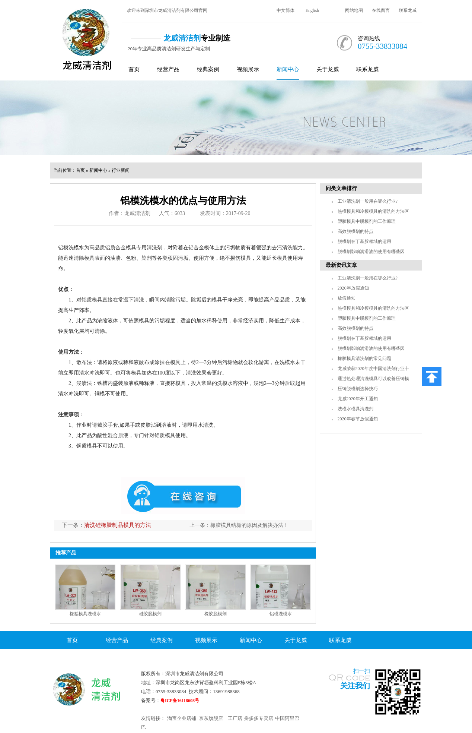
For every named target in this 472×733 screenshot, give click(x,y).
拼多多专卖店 (258, 718)
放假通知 (346, 298)
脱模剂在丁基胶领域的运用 (364, 241)
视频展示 (248, 69)
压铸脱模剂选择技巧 (358, 388)
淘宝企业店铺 (181, 718)
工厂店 (235, 718)
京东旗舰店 (211, 718)
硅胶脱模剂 (150, 613)
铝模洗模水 (281, 613)
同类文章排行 (341, 188)
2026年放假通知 (353, 288)
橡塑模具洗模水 (85, 613)
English (312, 10)
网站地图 (354, 10)
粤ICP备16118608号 (179, 700)
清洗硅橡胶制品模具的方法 (117, 525)
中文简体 (285, 10)
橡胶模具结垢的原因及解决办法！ (249, 525)
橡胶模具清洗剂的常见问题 (364, 358)
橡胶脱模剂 (215, 613)
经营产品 (168, 69)
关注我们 (355, 686)
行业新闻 (121, 170)
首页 (134, 69)
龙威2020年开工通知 (358, 398)
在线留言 (381, 10)
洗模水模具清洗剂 (355, 408)
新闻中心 (288, 69)
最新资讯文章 (341, 265)
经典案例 (208, 69)
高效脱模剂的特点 (355, 231)
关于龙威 (327, 69)
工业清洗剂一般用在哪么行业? (368, 201)
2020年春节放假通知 (358, 418)
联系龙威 (408, 10)
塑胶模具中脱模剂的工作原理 (367, 221)
